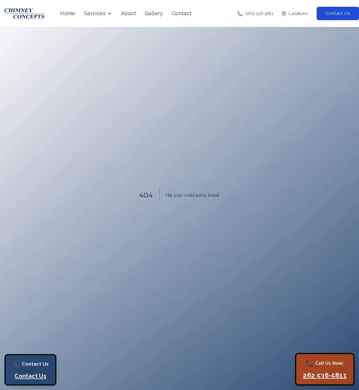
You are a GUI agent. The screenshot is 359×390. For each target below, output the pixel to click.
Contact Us (338, 13)
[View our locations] (294, 13)
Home (67, 13)
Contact (182, 13)
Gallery (154, 13)
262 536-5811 (325, 375)
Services (94, 13)
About (128, 13)
